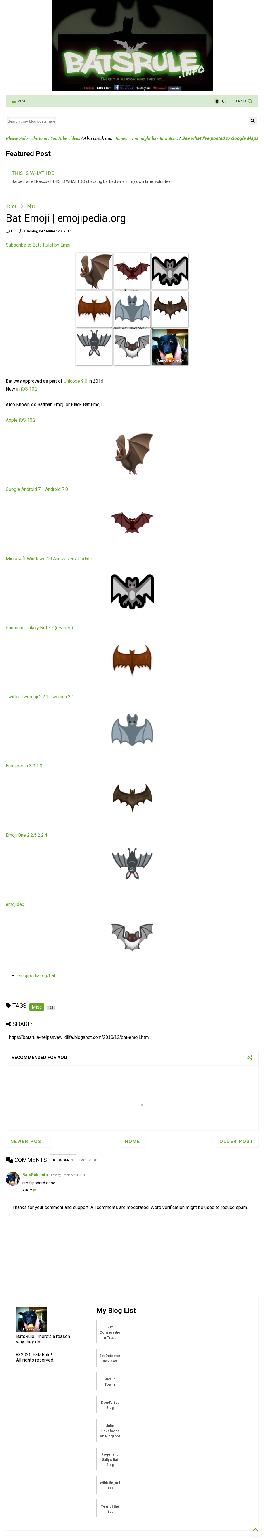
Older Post (236, 1141)
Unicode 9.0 (75, 381)
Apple (12, 420)
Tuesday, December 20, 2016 (68, 1175)
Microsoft (16, 558)
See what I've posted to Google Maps (220, 138)
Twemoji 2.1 (62, 696)
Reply (29, 1190)
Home (11, 206)
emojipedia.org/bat (36, 975)
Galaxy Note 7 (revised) (49, 627)
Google (13, 489)
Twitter (13, 696)
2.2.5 (32, 835)
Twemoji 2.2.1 (35, 696)
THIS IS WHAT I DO (33, 173)
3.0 (32, 766)
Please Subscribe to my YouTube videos (43, 138)
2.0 (39, 766)
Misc (31, 206)
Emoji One (16, 835)
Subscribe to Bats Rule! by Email (38, 245)
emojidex (15, 904)
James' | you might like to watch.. (146, 138)
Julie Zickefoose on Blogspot (110, 1431)
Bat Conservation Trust (110, 1332)
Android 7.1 (32, 489)
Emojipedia (17, 766)
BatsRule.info (35, 1174)
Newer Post (27, 1141)
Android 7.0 (56, 489)
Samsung (15, 627)
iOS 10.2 (29, 389)
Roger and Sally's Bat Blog (109, 1459)
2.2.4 (42, 835)
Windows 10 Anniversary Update (59, 558)
